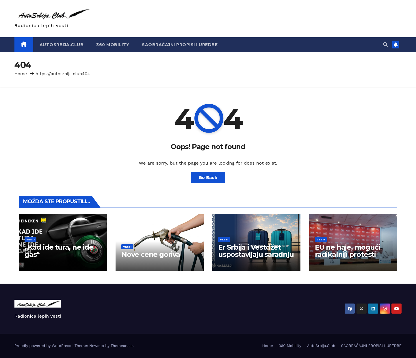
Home (20, 73)
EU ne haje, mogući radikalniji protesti (347, 251)
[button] (385, 44)
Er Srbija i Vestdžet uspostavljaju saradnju (256, 251)
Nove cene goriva (150, 254)
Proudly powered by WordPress (43, 346)
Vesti (30, 239)
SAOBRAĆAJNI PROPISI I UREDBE (180, 44)
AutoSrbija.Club (62, 44)
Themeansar (122, 346)
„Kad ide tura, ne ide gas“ (59, 251)
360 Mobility (112, 44)
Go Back (208, 177)
